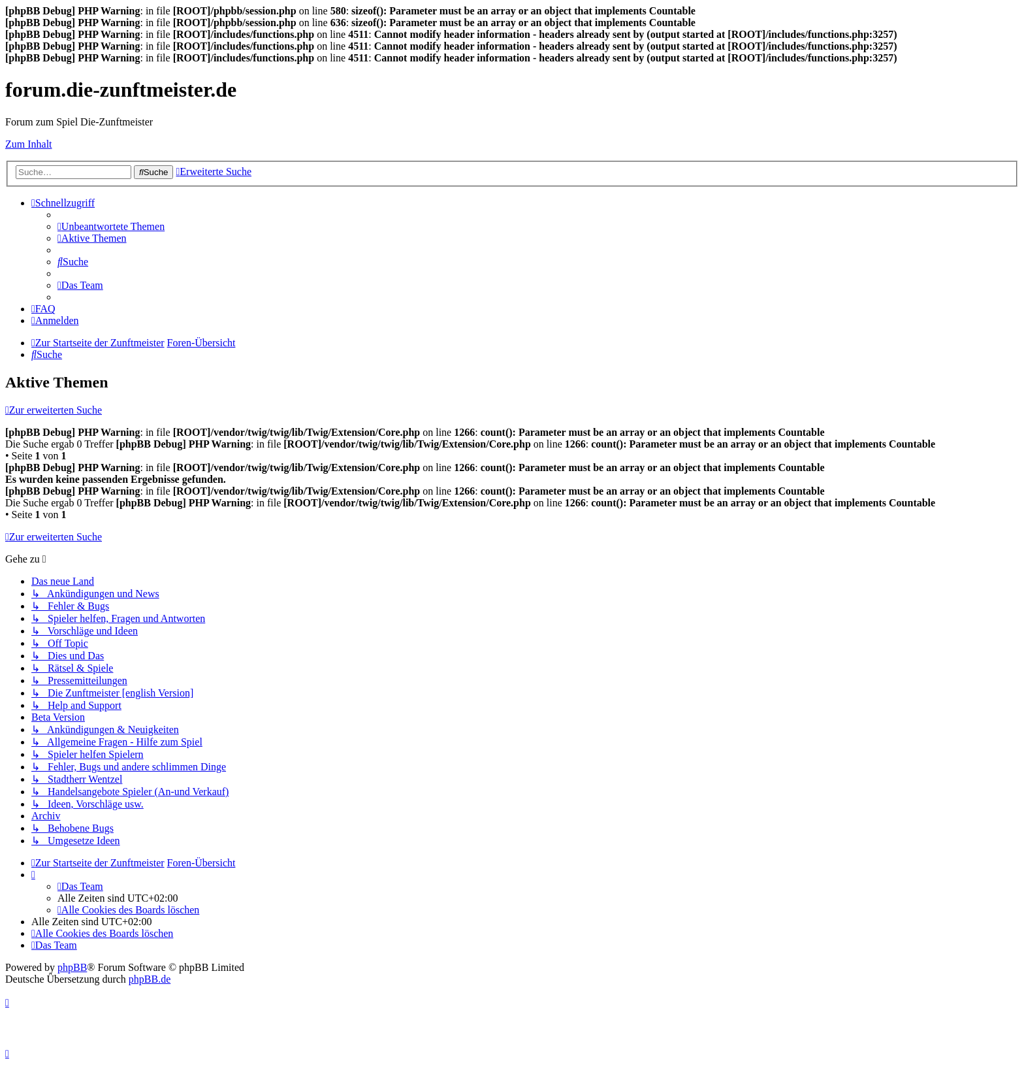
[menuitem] (111, 226)
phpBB (72, 967)
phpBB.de (149, 979)
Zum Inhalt (28, 144)
